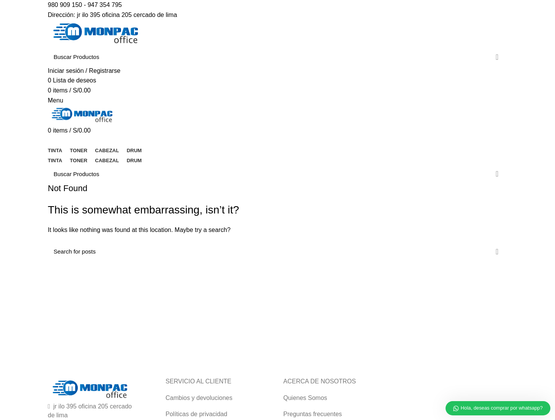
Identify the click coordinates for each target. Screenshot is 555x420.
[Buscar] (277, 57)
